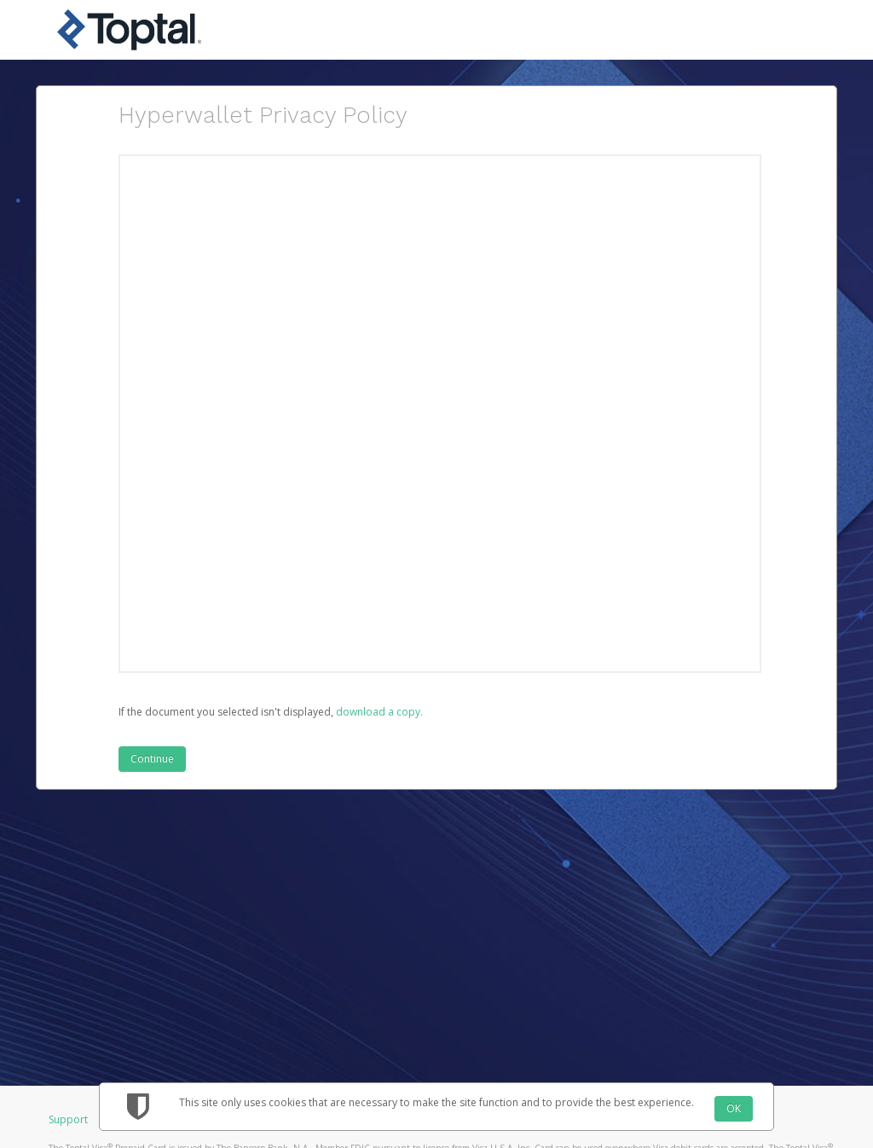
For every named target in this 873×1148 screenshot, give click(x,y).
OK (733, 1108)
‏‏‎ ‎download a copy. (378, 711)
